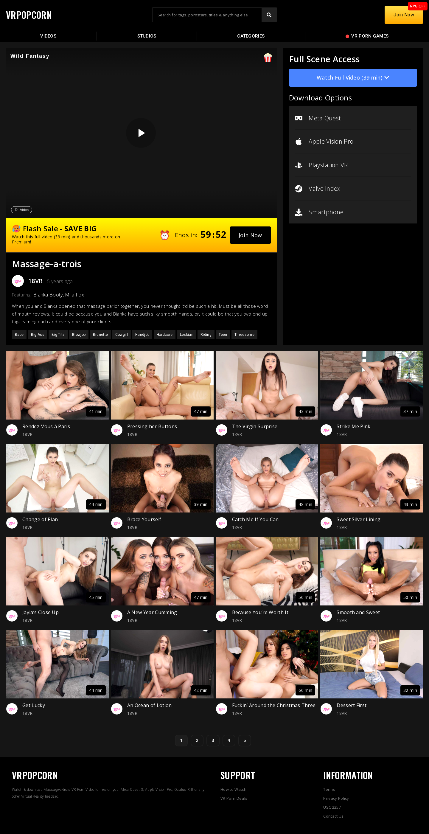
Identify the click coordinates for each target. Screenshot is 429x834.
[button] (250, 235)
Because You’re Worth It (260, 612)
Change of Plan (40, 519)
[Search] (269, 15)
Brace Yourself (144, 519)
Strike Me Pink (353, 426)
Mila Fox (74, 294)
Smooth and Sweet (358, 612)
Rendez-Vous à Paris (46, 426)
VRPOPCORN (29, 14)
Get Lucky (33, 705)
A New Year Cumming (152, 612)
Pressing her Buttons (152, 426)
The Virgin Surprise (255, 426)
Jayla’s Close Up (40, 612)
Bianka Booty (48, 294)
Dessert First (351, 705)
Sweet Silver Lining (358, 519)
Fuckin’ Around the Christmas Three (274, 705)
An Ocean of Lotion (149, 705)
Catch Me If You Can (255, 519)
